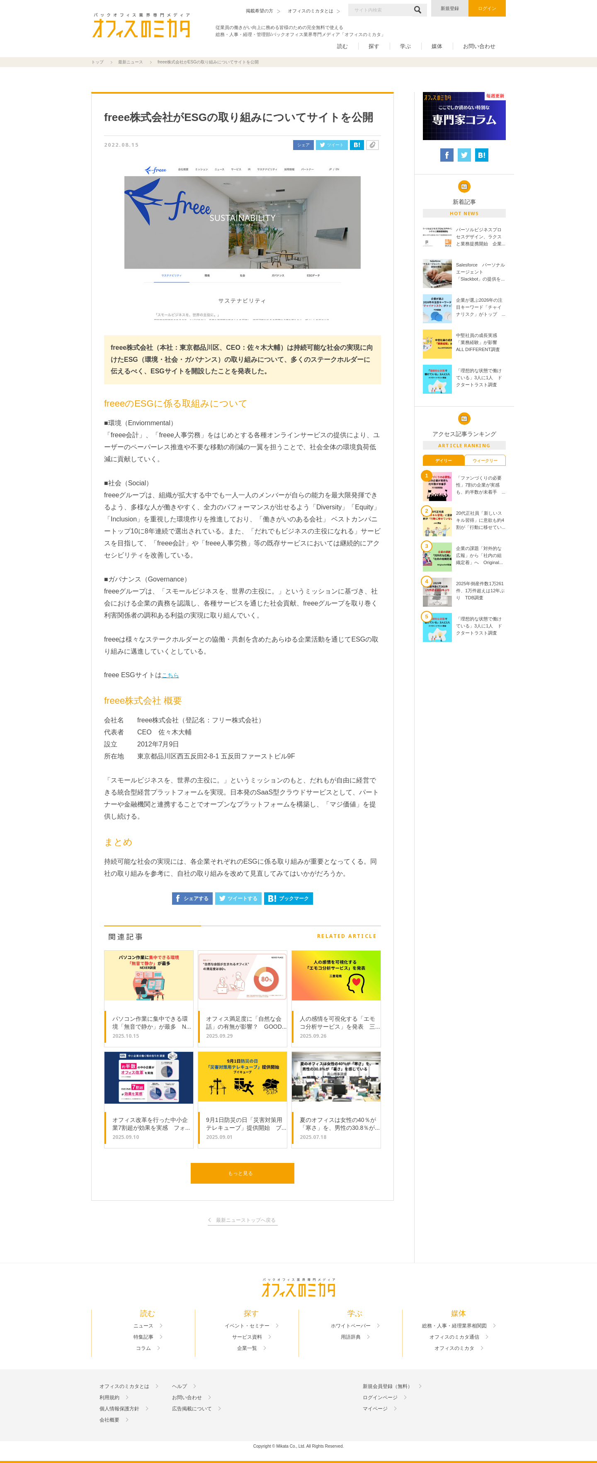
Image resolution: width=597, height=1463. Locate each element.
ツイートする (238, 898)
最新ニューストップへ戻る (246, 1220)
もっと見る (240, 1173)
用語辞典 (351, 1337)
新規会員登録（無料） (388, 1386)
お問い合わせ (479, 46)
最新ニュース (130, 62)
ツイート (332, 145)
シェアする (192, 898)
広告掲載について (192, 1408)
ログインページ (380, 1397)
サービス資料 (247, 1337)
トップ (97, 62)
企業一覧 (247, 1348)
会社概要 (109, 1419)
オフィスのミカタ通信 (454, 1337)
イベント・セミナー (247, 1325)
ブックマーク (288, 898)
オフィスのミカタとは (124, 1386)
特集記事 (143, 1337)
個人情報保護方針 (119, 1408)
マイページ (375, 1408)
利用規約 (109, 1397)
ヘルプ (179, 1386)
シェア (303, 145)
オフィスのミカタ (454, 1348)
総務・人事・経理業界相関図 (454, 1325)
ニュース (143, 1325)
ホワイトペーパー (351, 1325)
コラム (143, 1348)
